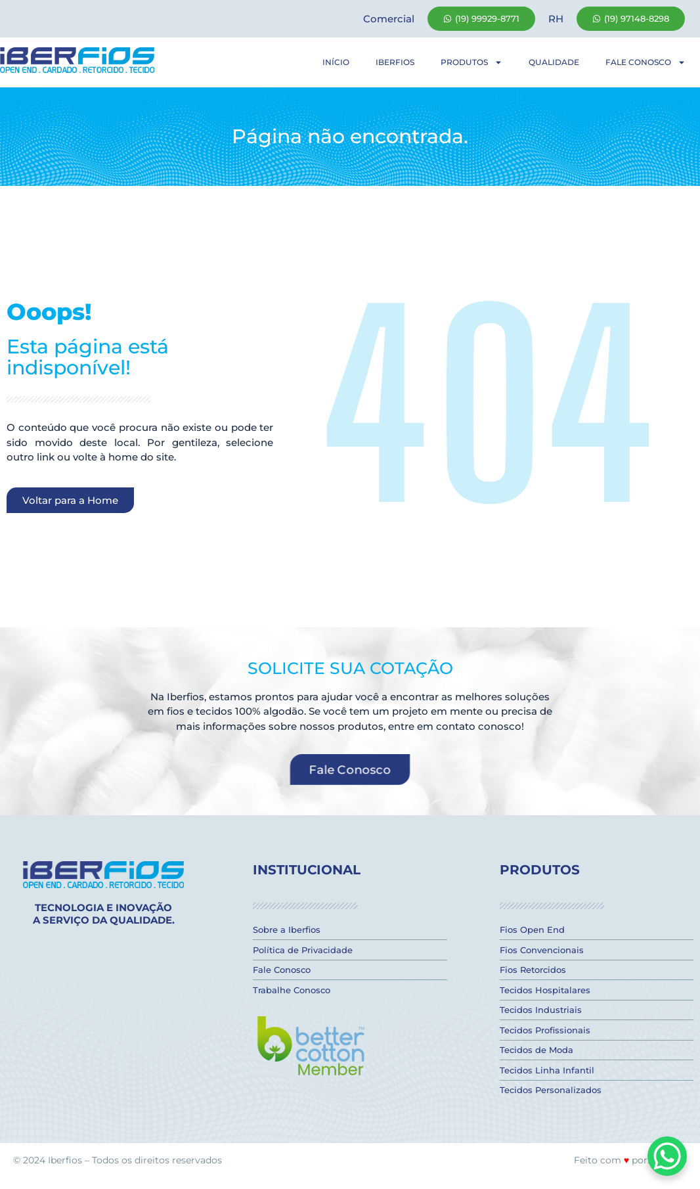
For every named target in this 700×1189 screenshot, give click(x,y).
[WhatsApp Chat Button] (667, 1156)
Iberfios (395, 62)
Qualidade (554, 62)
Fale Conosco (645, 62)
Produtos (471, 62)
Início (335, 62)
